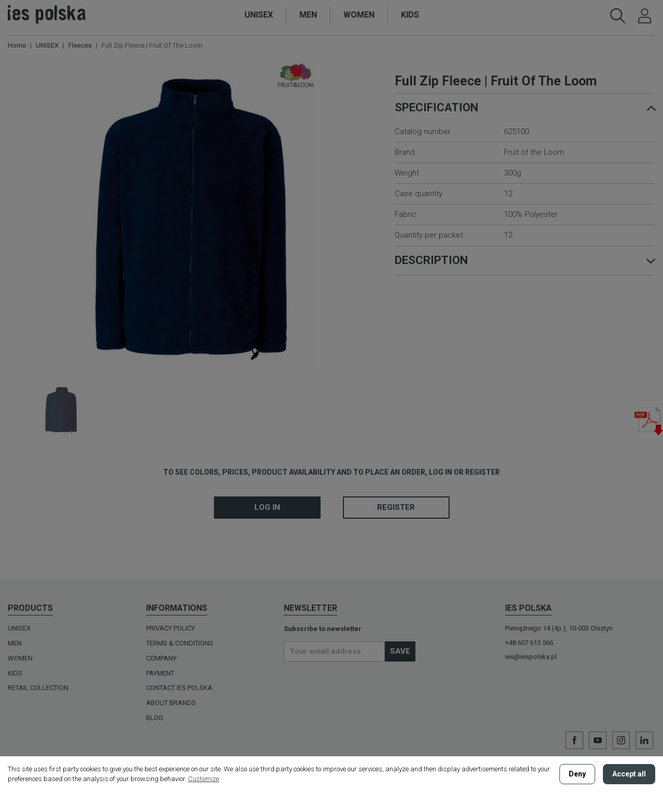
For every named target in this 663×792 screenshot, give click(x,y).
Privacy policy (170, 628)
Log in (267, 507)
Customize (203, 779)
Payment (160, 673)
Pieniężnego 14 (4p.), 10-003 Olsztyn (559, 628)
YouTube (597, 740)
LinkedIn (644, 740)
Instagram (621, 740)
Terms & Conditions (179, 643)
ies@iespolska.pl (531, 657)
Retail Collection (38, 688)
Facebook (574, 740)
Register (396, 507)
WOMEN (20, 658)
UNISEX (19, 628)
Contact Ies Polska (179, 688)
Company (161, 658)
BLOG (154, 718)
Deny (577, 774)
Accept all (629, 774)
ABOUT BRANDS (171, 703)
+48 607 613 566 (529, 643)
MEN (15, 643)
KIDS (15, 673)
